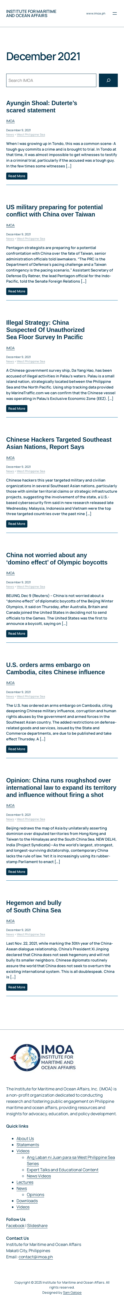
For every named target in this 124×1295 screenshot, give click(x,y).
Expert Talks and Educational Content (62, 1170)
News (10, 134)
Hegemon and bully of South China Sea (33, 906)
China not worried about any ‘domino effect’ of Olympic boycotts (56, 558)
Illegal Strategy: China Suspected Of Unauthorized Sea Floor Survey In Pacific (45, 329)
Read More (16, 175)
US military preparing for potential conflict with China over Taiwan (54, 211)
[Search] (108, 80)
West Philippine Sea (31, 134)
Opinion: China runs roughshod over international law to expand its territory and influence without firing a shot (61, 787)
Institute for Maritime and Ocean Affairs (31, 13)
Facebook (15, 1225)
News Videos (39, 1176)
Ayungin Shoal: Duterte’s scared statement (41, 107)
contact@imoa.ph (36, 1257)
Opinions (35, 1194)
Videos (23, 1151)
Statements (28, 1144)
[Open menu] (115, 13)
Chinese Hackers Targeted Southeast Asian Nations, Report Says (59, 443)
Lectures (25, 1182)
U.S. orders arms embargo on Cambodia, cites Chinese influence (55, 668)
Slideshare (37, 1225)
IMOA (10, 121)
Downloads (27, 1201)
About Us (25, 1138)
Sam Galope (72, 1292)
